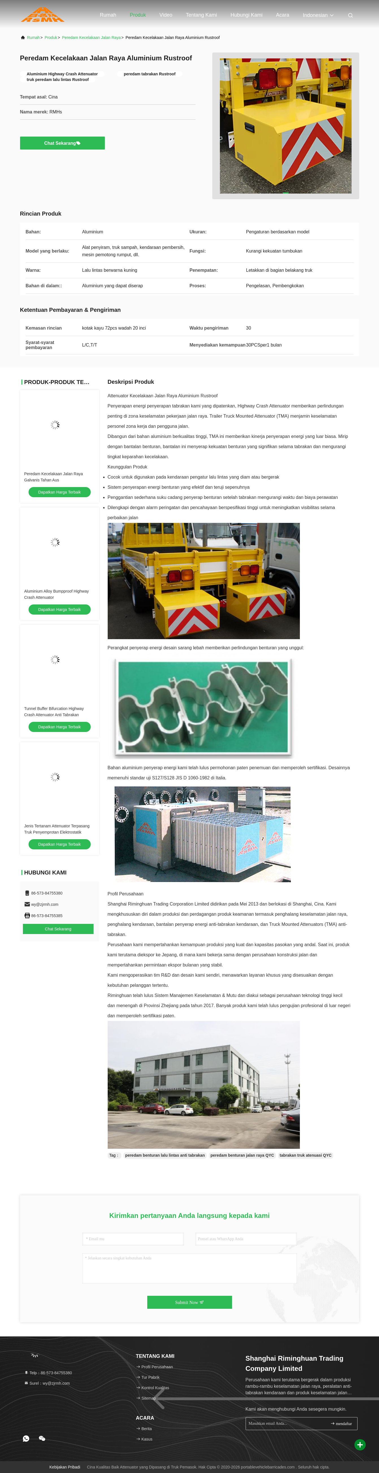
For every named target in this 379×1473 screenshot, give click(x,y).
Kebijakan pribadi (64, 1467)
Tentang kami (201, 15)
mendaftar (341, 1423)
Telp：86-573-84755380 (48, 1373)
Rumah (108, 15)
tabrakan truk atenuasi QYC (306, 1155)
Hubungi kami (247, 15)
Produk (138, 15)
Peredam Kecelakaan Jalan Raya (91, 37)
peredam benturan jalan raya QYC (242, 1155)
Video (165, 15)
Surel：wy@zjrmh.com (47, 1383)
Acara (282, 15)
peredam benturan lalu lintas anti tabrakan (165, 1155)
